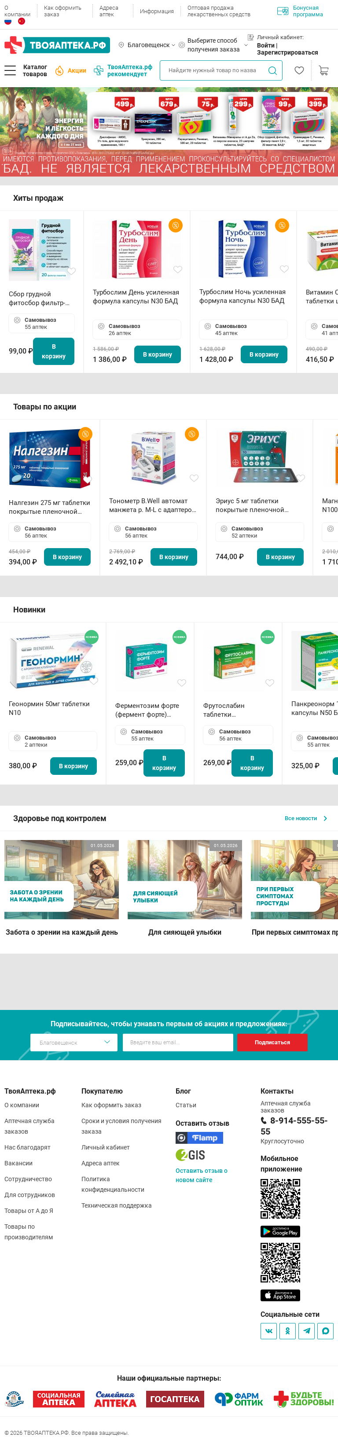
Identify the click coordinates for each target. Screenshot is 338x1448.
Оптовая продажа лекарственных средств (218, 11)
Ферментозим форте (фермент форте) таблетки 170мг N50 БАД (147, 710)
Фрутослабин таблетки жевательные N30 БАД (231, 710)
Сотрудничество (28, 1179)
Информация (157, 11)
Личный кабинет (105, 1147)
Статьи (186, 1105)
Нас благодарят (27, 1147)
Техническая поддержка (116, 1205)
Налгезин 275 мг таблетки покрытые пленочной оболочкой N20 (49, 507)
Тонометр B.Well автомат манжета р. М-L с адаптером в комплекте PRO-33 (153, 505)
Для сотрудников (29, 1194)
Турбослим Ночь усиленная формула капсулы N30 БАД (242, 296)
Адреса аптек (108, 11)
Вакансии (18, 1163)
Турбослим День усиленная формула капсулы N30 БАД (136, 296)
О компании (17, 11)
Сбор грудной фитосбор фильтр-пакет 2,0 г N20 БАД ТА (39, 298)
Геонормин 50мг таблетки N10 (49, 708)
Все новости (306, 818)
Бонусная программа (300, 11)
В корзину (54, 351)
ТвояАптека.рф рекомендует (123, 70)
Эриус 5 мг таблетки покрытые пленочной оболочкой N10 (250, 505)
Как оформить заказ (62, 11)
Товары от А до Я (28, 1210)
